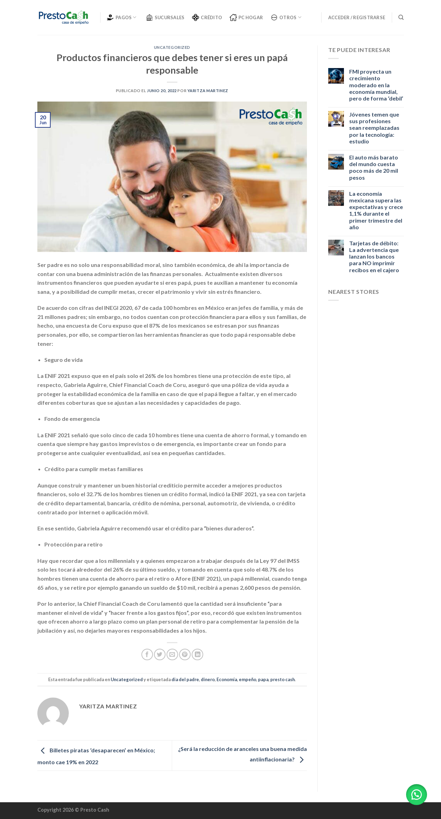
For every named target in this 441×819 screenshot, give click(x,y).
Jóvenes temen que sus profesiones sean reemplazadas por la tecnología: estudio (374, 127)
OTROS (286, 17)
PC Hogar (246, 17)
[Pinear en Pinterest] (185, 654)
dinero (208, 679)
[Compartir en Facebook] (147, 654)
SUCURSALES (165, 17)
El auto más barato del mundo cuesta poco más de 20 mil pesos (373, 167)
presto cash (282, 679)
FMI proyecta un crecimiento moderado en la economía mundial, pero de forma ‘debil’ (376, 85)
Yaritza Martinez (208, 90)
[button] (416, 794)
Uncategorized (172, 47)
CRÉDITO (207, 17)
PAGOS (122, 17)
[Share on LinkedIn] (197, 654)
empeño (247, 679)
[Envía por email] (172, 654)
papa (263, 679)
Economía (226, 679)
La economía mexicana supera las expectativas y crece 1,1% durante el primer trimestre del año (376, 210)
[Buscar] (401, 17)
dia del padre (185, 679)
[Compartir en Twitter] (160, 654)
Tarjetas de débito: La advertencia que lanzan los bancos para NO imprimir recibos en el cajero (374, 256)
